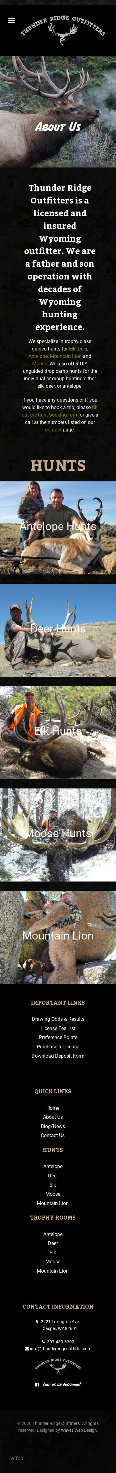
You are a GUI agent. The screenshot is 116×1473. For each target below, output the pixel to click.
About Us (53, 1117)
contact (53, 430)
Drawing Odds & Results (58, 1019)
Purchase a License (58, 1047)
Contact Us (53, 1135)
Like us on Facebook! (58, 1384)
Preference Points (58, 1037)
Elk (72, 349)
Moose (39, 364)
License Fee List (58, 1028)
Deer (82, 349)
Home (52, 1108)
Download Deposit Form (58, 1056)
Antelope (38, 356)
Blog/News (53, 1126)
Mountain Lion (66, 356)
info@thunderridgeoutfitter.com (58, 1348)
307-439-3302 (58, 1342)
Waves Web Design (79, 1430)
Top (17, 1459)
